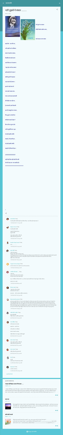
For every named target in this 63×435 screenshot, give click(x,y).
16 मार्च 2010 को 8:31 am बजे (16, 362)
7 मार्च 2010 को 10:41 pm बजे (16, 295)
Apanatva (12, 366)
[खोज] (59, 4)
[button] (57, 10)
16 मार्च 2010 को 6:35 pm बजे (16, 370)
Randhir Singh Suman (14, 242)
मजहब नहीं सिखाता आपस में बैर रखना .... (14, 384)
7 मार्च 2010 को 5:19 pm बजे (16, 246)
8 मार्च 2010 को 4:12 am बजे (16, 336)
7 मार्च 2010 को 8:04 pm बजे (16, 267)
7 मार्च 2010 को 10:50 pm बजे (16, 308)
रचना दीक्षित (12, 322)
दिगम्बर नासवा (12, 287)
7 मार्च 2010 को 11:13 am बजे (16, 223)
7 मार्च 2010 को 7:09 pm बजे (16, 259)
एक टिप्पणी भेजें (9, 374)
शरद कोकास (12, 218)
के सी (11, 357)
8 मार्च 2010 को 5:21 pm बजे (16, 345)
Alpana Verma (13, 226)
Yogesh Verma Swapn (15, 263)
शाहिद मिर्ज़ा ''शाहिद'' (14, 312)
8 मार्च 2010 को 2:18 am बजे (16, 318)
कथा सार (7, 399)
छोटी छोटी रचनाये (9, 414)
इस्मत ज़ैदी (12, 250)
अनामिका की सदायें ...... (14, 271)
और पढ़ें (56, 395)
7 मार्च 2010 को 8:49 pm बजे (16, 283)
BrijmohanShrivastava (15, 299)
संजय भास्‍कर (12, 340)
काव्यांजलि (9, 3)
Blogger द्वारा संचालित (31, 431)
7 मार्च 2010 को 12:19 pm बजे (16, 238)
